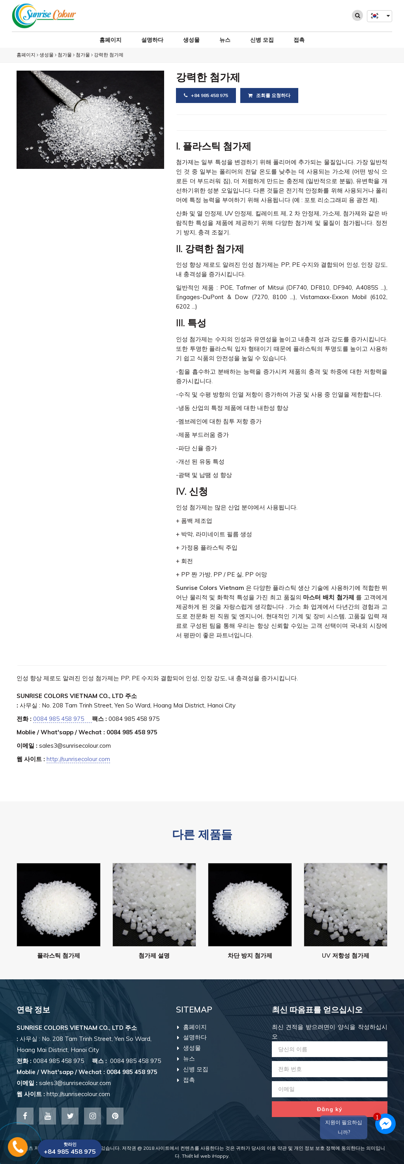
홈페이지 (110, 39)
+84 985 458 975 (206, 95)
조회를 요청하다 (269, 95)
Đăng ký (329, 1109)
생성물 (191, 39)
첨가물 (65, 55)
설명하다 (152, 39)
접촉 (299, 39)
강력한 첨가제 (108, 55)
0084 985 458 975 (62, 718)
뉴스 (224, 39)
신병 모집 (262, 39)
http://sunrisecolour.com (78, 759)
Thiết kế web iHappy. (206, 1156)
